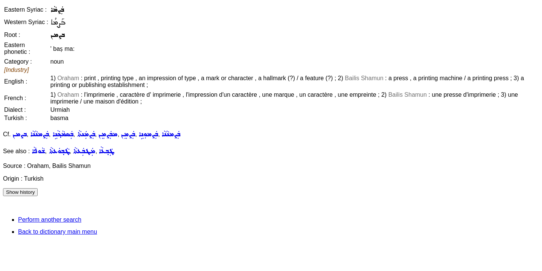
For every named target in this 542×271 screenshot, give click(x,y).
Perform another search (49, 219)
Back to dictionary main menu (57, 231)
